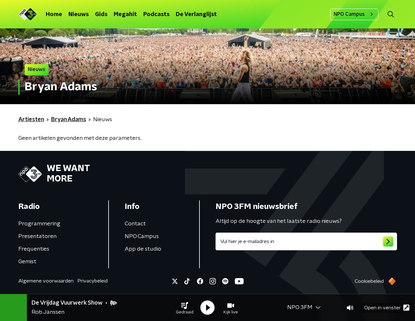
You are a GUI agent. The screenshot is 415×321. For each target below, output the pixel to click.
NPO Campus (354, 14)
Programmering (39, 224)
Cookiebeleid (369, 281)
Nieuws (78, 14)
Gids (101, 14)
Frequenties (33, 249)
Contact (135, 224)
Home (54, 14)
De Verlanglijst (196, 14)
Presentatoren (37, 236)
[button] (185, 308)
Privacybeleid (92, 280)
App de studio (143, 249)
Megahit (125, 14)
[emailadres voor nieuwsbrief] (306, 241)
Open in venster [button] (386, 308)
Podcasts (156, 14)
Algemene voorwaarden (46, 280)
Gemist (27, 262)
